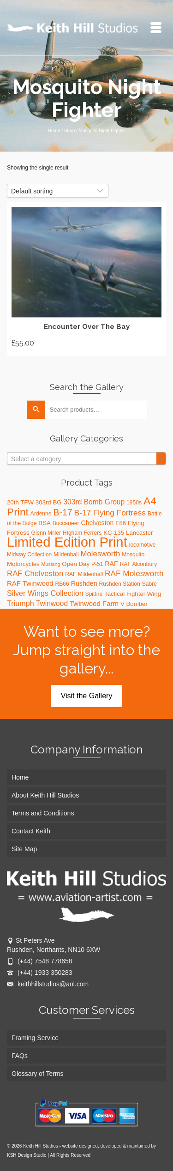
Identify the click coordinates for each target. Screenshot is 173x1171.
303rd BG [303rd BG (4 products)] (49, 502)
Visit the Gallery (87, 696)
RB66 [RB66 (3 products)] (62, 584)
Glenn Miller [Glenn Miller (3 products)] (45, 533)
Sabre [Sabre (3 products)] (149, 584)
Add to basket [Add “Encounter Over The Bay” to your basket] (86, 279)
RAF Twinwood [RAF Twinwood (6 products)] (30, 583)
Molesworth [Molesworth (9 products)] (100, 553)
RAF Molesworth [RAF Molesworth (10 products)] (134, 573)
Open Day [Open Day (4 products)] (75, 563)
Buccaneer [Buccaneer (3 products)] (66, 523)
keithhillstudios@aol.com (48, 984)
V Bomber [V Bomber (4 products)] (134, 603)
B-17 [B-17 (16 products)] (62, 512)
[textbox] (86, 459)
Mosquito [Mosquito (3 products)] (133, 554)
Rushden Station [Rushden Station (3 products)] (119, 584)
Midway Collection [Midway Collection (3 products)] (29, 554)
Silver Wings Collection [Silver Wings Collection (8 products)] (45, 593)
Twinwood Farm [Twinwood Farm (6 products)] (94, 603)
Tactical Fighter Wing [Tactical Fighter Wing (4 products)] (132, 593)
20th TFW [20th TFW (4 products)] (20, 502)
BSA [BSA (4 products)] (44, 523)
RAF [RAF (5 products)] (111, 563)
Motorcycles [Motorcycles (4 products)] (23, 563)
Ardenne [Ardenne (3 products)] (41, 513)
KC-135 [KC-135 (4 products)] (113, 532)
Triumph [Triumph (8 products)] (20, 603)
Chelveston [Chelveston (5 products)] (97, 522)
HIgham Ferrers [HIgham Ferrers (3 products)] (82, 533)
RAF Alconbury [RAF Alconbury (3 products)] (138, 564)
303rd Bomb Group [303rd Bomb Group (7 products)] (94, 502)
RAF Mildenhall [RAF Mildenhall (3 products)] (84, 574)
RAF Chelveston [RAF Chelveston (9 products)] (35, 573)
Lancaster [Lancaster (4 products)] (139, 532)
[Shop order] (57, 191)
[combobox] (86, 458)
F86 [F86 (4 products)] (120, 523)
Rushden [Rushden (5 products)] (84, 583)
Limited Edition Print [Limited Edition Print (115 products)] (67, 541)
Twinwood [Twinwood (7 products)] (52, 603)
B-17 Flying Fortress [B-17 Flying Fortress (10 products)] (110, 512)
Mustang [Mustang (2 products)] (51, 564)
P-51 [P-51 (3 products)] (97, 564)
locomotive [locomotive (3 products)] (142, 545)
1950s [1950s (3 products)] (134, 502)
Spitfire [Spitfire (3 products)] (94, 594)
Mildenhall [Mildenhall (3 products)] (66, 554)
